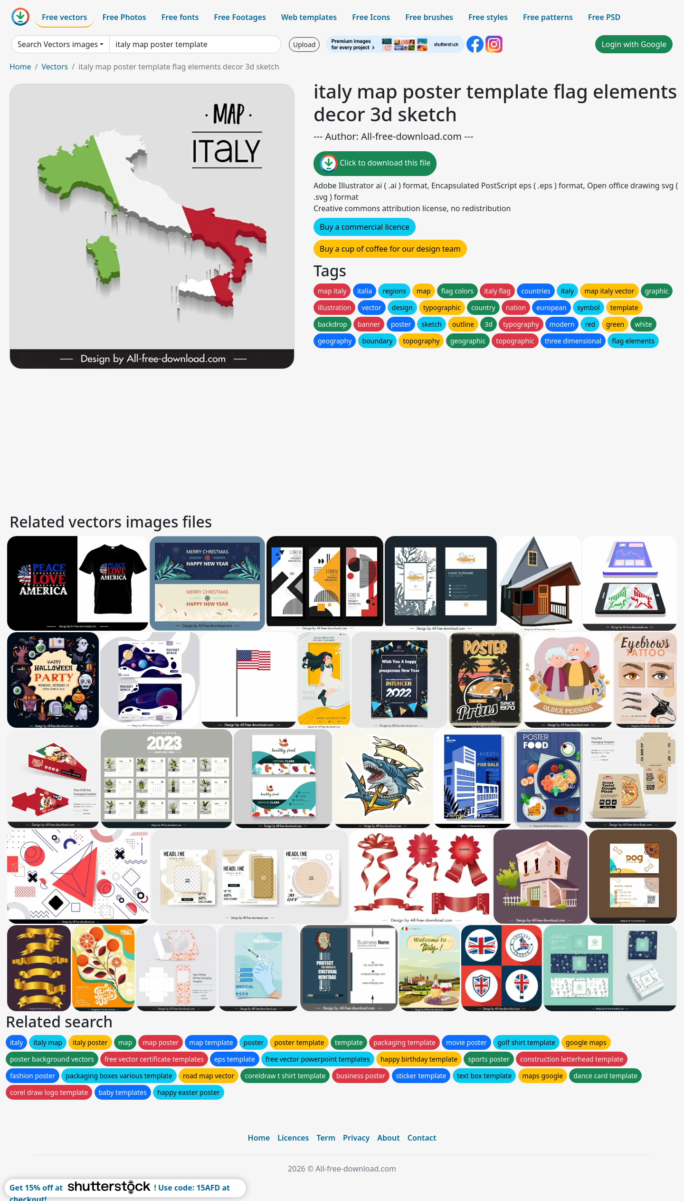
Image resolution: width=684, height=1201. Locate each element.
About (388, 1138)
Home (20, 66)
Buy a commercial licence (364, 227)
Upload (304, 44)
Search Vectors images (58, 44)
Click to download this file (375, 164)
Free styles (488, 17)
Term (325, 1138)
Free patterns (548, 17)
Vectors (54, 66)
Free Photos (124, 17)
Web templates (309, 17)
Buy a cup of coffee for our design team (390, 249)
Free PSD (604, 17)
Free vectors (64, 17)
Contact (422, 1138)
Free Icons (371, 17)
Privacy (356, 1138)
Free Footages (240, 17)
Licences (293, 1138)
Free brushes (429, 17)
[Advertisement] (294, 439)
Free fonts (180, 17)
